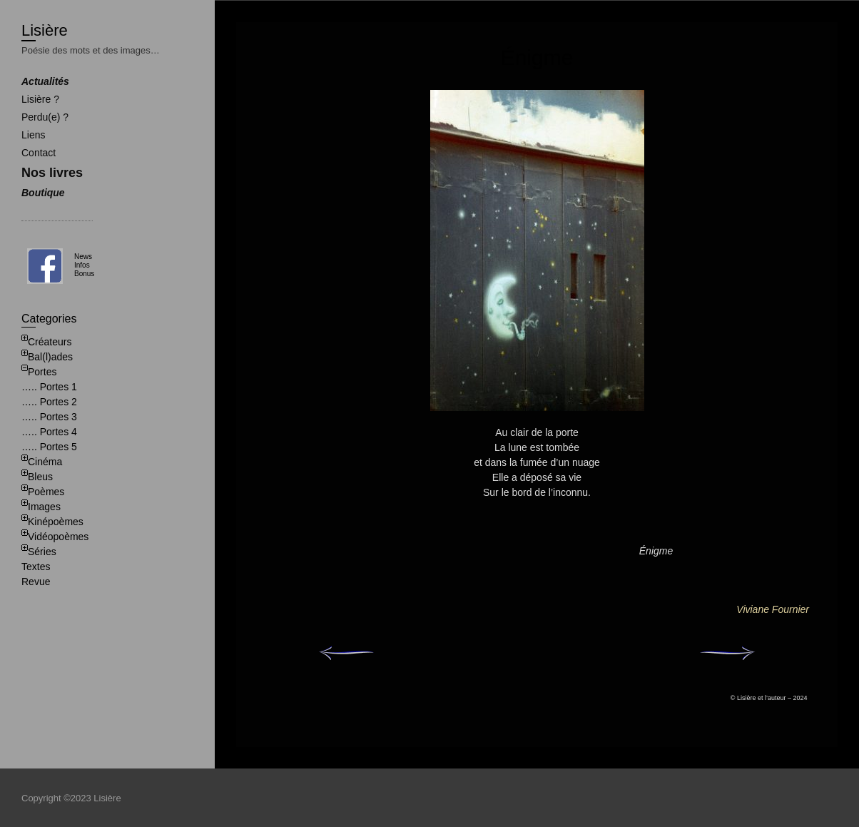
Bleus (40, 476)
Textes (35, 566)
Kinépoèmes (55, 521)
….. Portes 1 (49, 386)
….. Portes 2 (49, 401)
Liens (33, 135)
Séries (42, 551)
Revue (35, 581)
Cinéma (45, 461)
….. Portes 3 (49, 416)
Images (44, 506)
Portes (42, 371)
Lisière (44, 30)
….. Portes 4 (49, 431)
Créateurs (49, 341)
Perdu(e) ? (44, 117)
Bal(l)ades (50, 356)
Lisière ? (40, 99)
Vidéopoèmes (58, 536)
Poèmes (46, 491)
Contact (38, 152)
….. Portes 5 (49, 446)
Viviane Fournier (772, 609)
